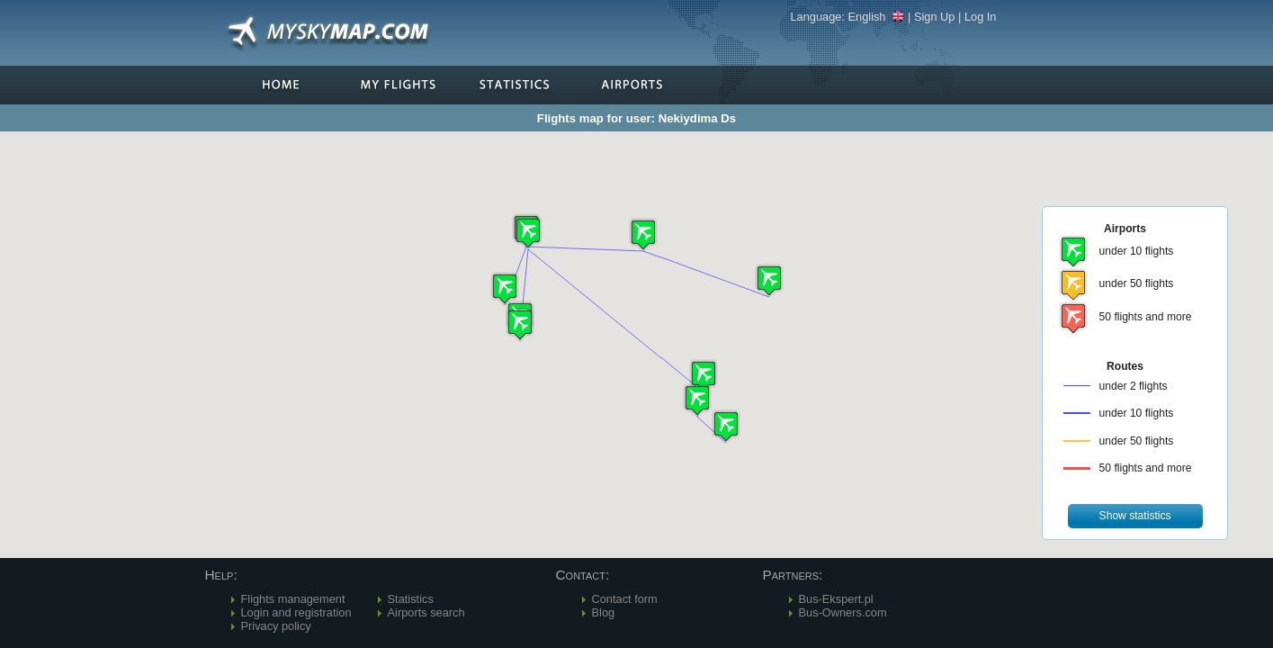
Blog (603, 612)
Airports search (426, 612)
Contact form (625, 599)
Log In (980, 16)
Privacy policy (276, 626)
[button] (643, 234)
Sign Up (934, 16)
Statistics (411, 599)
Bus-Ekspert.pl (836, 599)
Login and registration (296, 612)
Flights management (293, 599)
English (876, 16)
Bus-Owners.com (843, 612)
